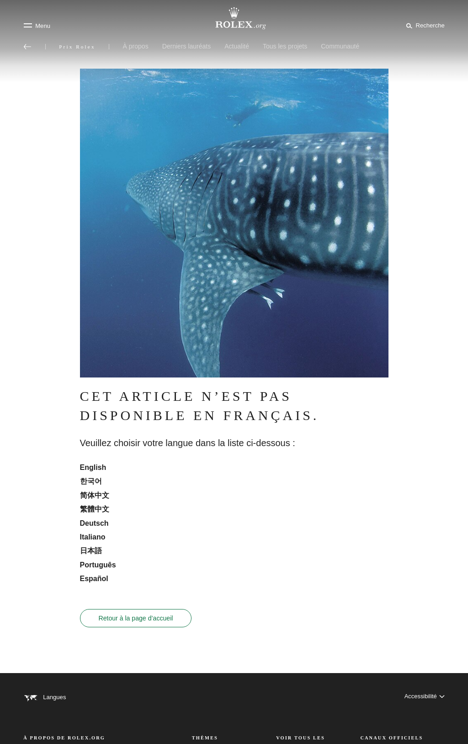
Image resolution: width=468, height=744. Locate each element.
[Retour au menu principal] (27, 46)
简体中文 (94, 495)
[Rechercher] (423, 25)
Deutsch (94, 523)
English (93, 467)
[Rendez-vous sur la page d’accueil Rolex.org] (234, 18)
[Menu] (37, 25)
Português (98, 565)
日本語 (91, 551)
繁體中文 (94, 509)
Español (94, 578)
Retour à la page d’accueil (136, 618)
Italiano (93, 537)
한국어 (91, 481)
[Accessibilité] (424, 697)
